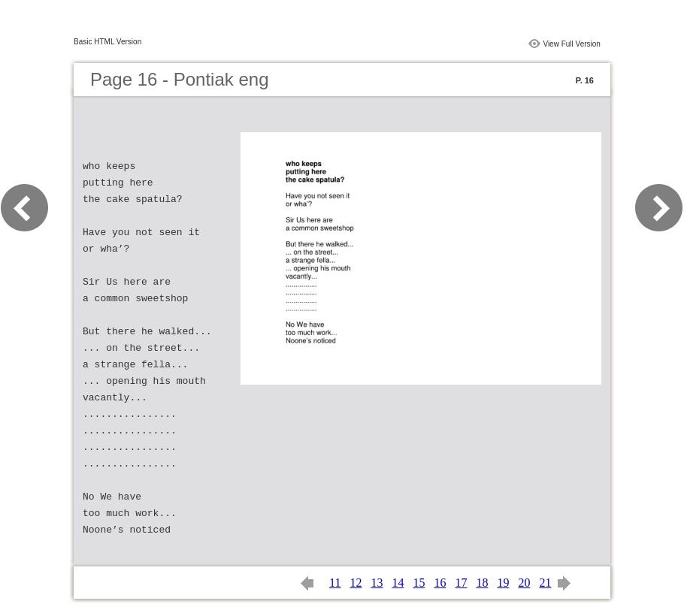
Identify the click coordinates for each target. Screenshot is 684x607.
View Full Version (572, 44)
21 (545, 582)
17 (461, 582)
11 (334, 582)
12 (356, 582)
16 (440, 582)
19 (503, 582)
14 (398, 582)
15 (419, 582)
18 (482, 582)
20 (524, 582)
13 (377, 582)
